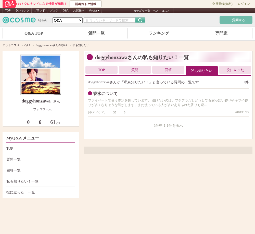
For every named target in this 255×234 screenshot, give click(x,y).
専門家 (221, 33)
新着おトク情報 (85, 4)
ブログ (54, 10)
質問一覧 (96, 33)
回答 (168, 70)
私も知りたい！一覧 (40, 181)
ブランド (39, 10)
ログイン (244, 4)
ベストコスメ (161, 10)
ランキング (22, 10)
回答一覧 (40, 170)
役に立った (235, 70)
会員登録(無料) (222, 4)
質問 (134, 70)
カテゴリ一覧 (141, 10)
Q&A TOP (33, 33)
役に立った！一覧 (40, 192)
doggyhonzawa (36, 100)
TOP (8, 10)
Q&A (66, 10)
